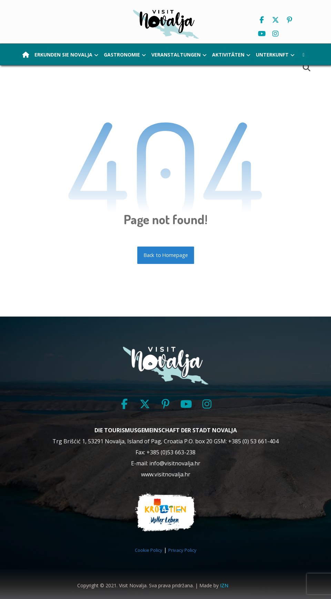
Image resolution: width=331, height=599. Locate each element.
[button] (262, 20)
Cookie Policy (148, 550)
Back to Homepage (165, 255)
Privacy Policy (182, 550)
